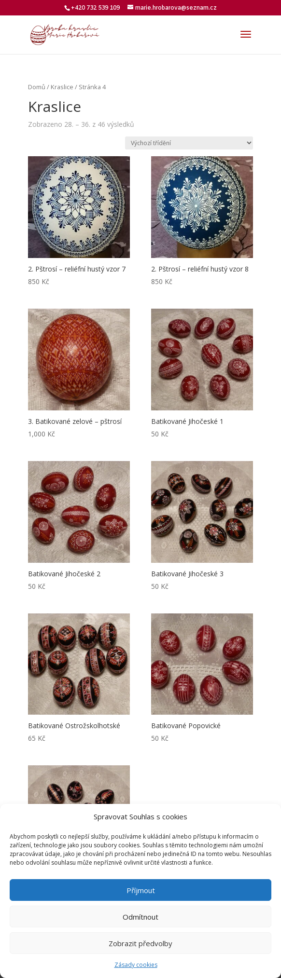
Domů (36, 86)
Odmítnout (140, 917)
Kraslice (62, 86)
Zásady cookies (135, 965)
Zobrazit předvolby (140, 943)
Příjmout (140, 890)
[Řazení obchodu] (189, 142)
